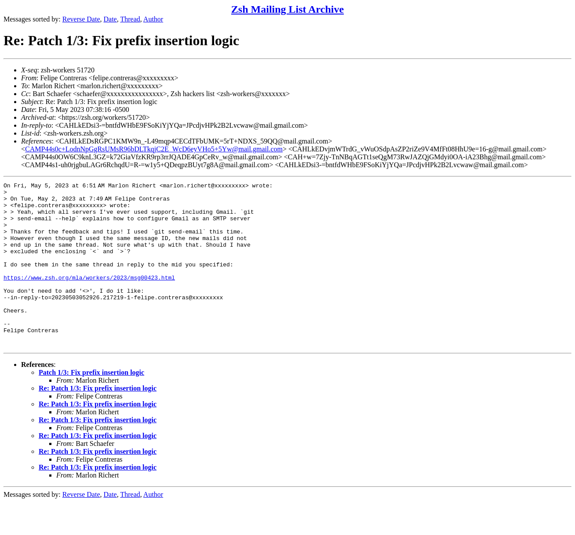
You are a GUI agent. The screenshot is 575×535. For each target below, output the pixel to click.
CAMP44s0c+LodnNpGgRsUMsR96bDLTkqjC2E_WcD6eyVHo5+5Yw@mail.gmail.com (154, 149)
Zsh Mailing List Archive (287, 9)
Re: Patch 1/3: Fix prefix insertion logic (97, 421)
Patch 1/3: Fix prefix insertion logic (91, 405)
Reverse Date (81, 19)
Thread (130, 19)
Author (153, 19)
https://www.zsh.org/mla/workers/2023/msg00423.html (89, 297)
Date (110, 19)
